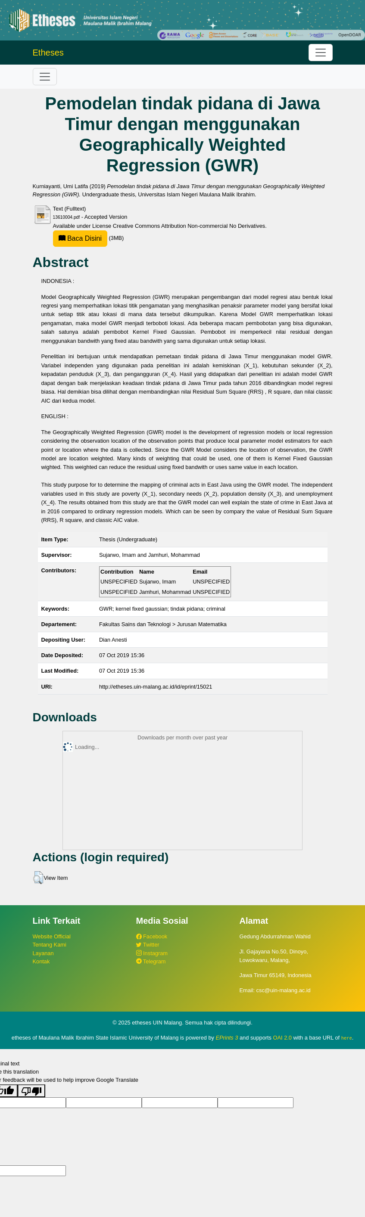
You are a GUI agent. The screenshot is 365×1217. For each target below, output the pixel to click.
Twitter (147, 944)
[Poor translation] (31, 1090)
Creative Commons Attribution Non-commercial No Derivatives (189, 226)
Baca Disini (80, 238)
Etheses (48, 52)
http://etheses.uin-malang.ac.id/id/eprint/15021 (155, 686)
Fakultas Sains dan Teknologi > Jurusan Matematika (163, 624)
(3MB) (88, 238)
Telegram (151, 961)
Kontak (41, 961)
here (346, 1038)
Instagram (152, 953)
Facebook (152, 936)
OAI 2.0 (282, 1037)
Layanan (43, 953)
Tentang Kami (49, 944)
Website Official (52, 936)
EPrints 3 (227, 1037)
